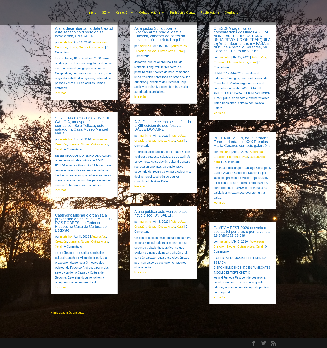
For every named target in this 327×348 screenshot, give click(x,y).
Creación (122, 12)
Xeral (100, 47)
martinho (66, 42)
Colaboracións (149, 12)
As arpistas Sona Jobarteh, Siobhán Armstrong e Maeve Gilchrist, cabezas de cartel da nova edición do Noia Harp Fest (160, 34)
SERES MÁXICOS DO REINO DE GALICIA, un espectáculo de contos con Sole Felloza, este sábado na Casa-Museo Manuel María (83, 125)
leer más (61, 93)
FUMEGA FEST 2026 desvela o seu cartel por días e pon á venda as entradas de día (242, 231)
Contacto (232, 12)
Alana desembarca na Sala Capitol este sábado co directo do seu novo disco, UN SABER (84, 32)
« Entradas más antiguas (67, 312)
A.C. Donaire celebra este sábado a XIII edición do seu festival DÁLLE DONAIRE (162, 125)
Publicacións (209, 12)
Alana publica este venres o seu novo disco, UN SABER (161, 213)
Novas (73, 47)
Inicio (92, 12)
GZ (104, 12)
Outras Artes (87, 47)
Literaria (74, 144)
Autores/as (100, 42)
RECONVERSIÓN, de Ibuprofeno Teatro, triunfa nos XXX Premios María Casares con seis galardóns (242, 142)
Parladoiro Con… (182, 12)
